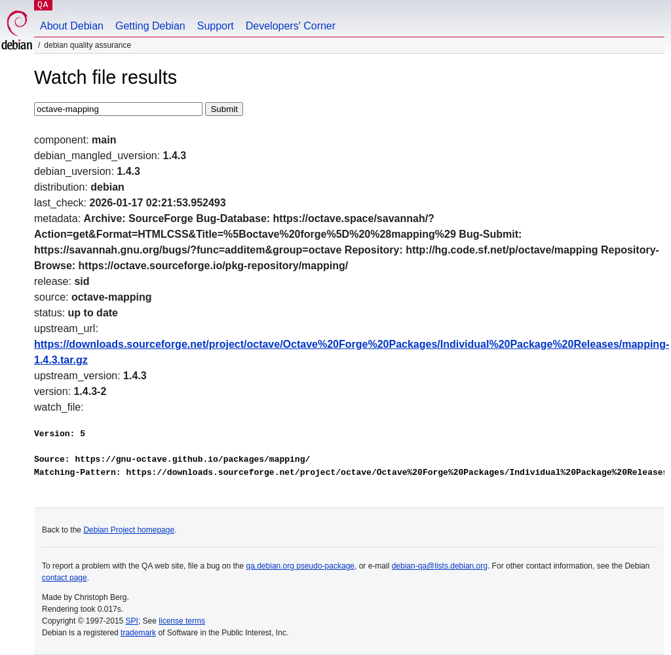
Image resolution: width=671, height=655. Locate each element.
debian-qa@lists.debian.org (440, 566)
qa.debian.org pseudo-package (300, 566)
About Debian (72, 25)
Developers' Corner (291, 25)
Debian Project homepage (128, 529)
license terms (182, 621)
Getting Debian (150, 25)
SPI (132, 621)
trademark (138, 632)
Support (215, 25)
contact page (64, 577)
